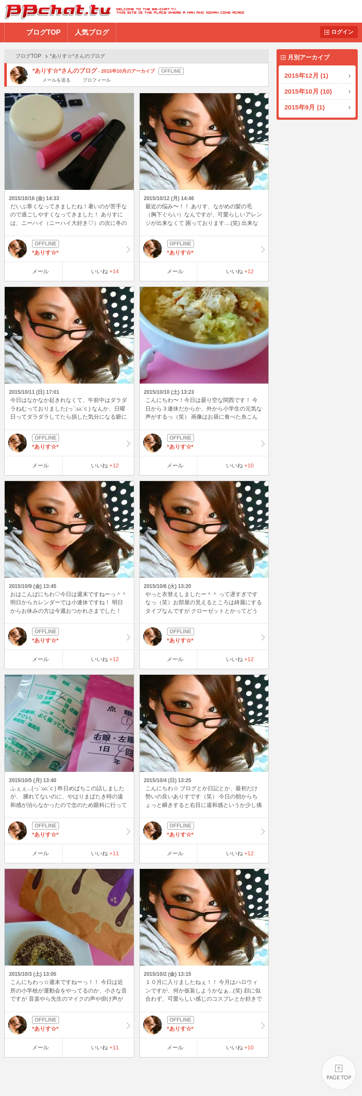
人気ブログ (92, 32)
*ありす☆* (69, 248)
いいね (105, 271)
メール (40, 271)
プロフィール (96, 80)
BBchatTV (122, 11)
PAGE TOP (339, 1073)
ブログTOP (43, 32)
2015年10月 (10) (308, 91)
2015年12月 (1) (307, 75)
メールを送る (56, 80)
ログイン (342, 32)
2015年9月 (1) (305, 107)
